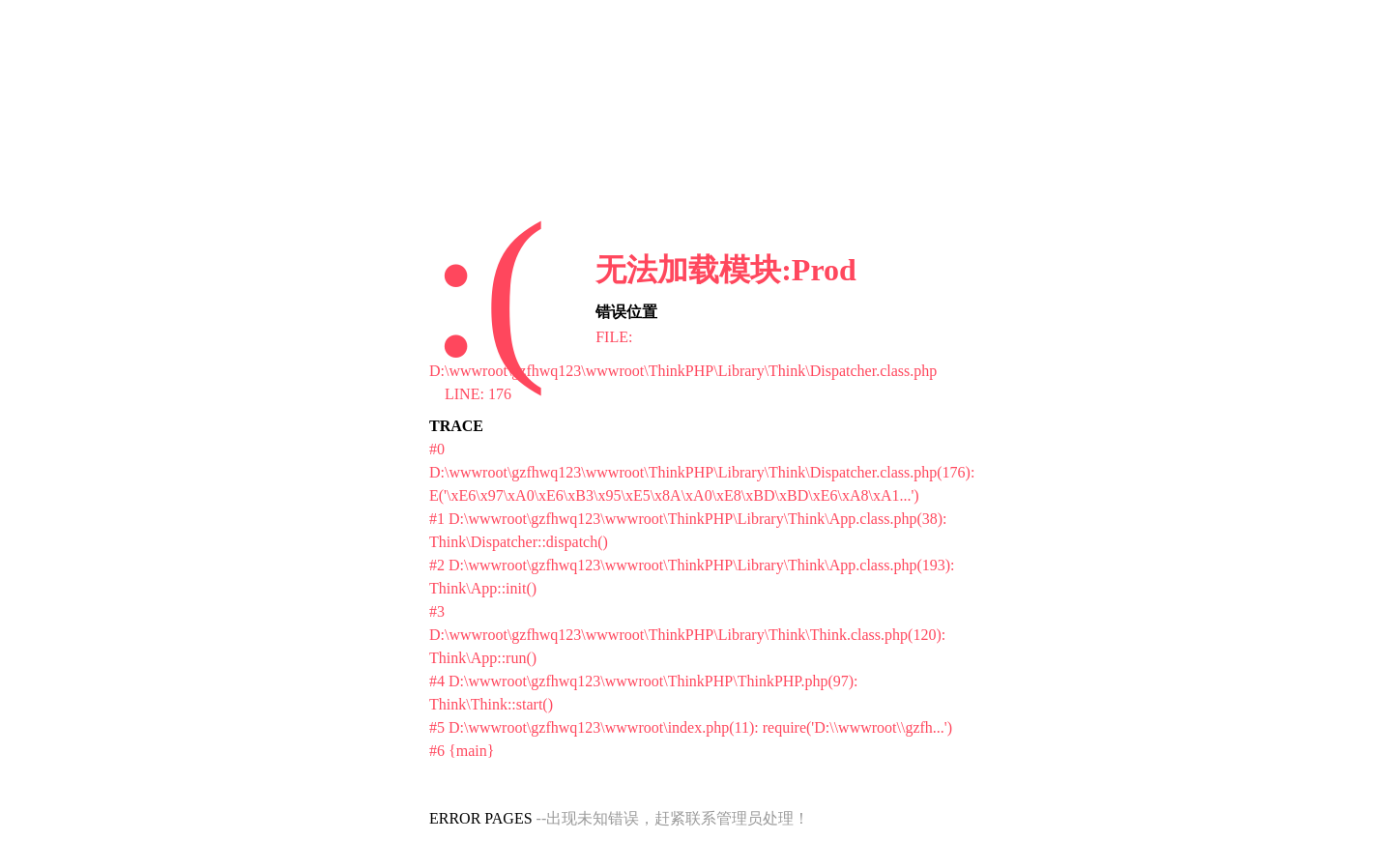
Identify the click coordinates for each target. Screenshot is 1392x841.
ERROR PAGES (481, 818)
